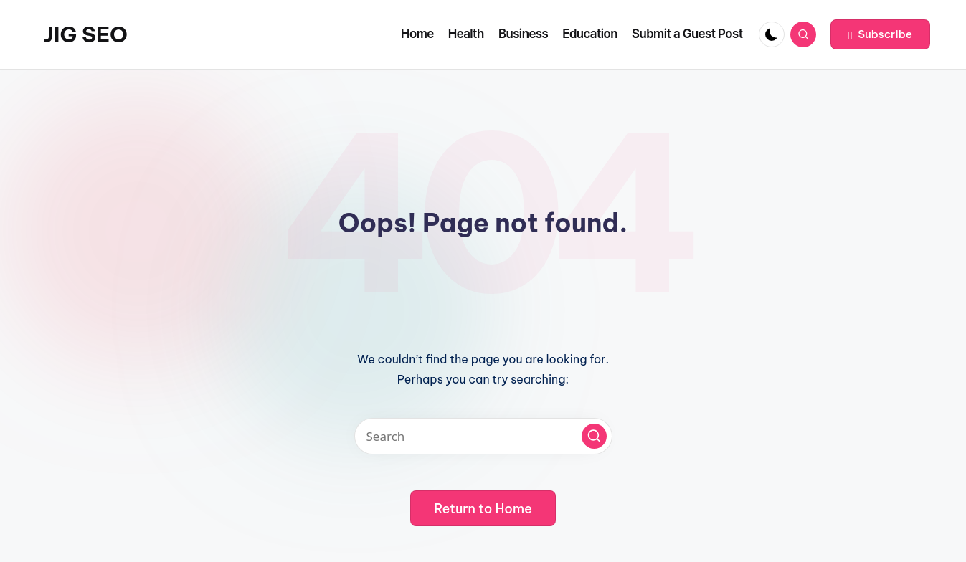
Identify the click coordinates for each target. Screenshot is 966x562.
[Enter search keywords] (483, 436)
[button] (880, 34)
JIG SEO (85, 34)
